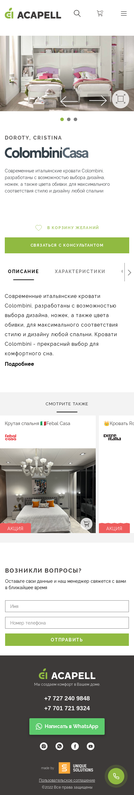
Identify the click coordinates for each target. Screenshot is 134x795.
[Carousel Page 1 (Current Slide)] (62, 119)
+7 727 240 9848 (67, 698)
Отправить (67, 639)
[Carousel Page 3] (75, 119)
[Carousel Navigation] (67, 29)
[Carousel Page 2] (69, 119)
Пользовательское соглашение (67, 780)
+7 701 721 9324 (67, 708)
